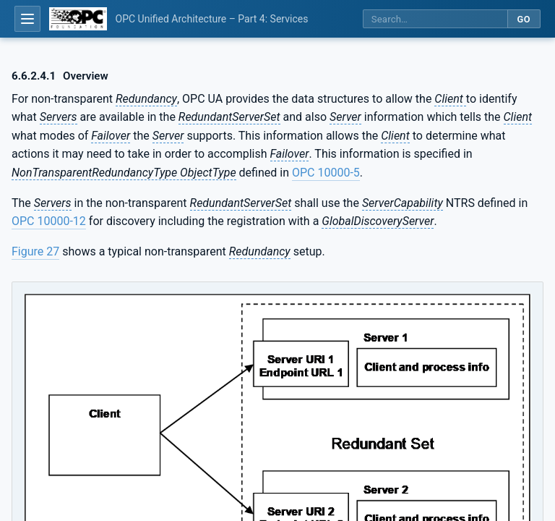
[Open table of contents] (27, 19)
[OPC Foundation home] (78, 18)
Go (523, 19)
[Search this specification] (435, 19)
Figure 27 (35, 251)
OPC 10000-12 (49, 221)
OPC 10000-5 (326, 172)
